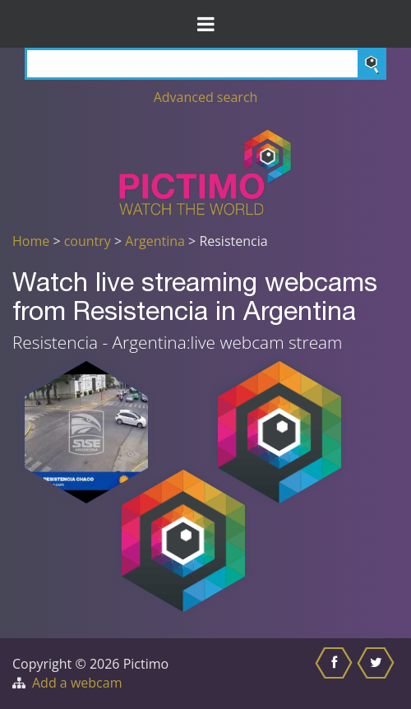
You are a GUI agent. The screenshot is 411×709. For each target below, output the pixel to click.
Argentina (155, 241)
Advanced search (206, 97)
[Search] (205, 64)
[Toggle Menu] (205, 24)
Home (30, 241)
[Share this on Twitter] (378, 674)
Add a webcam (77, 683)
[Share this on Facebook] (336, 674)
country (87, 241)
